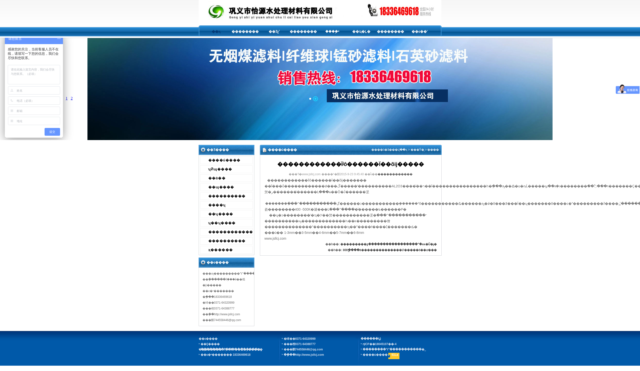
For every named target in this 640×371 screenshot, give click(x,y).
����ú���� (224, 160)
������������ (230, 232)
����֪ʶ (332, 31)
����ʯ (217, 205)
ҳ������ (220, 250)
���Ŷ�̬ (417, 149)
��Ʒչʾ (274, 31)
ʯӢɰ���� (220, 169)
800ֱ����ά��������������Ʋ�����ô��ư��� (390, 250)
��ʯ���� (220, 214)
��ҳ (216, 31)
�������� (245, 31)
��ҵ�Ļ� (361, 31)
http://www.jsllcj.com (309, 354)
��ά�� (217, 178)
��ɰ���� (221, 187)
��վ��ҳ (399, 149)
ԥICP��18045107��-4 (380, 344)
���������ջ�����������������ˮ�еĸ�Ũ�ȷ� (388, 244)
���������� (227, 196)
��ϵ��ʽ (419, 31)
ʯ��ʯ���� (222, 223)
